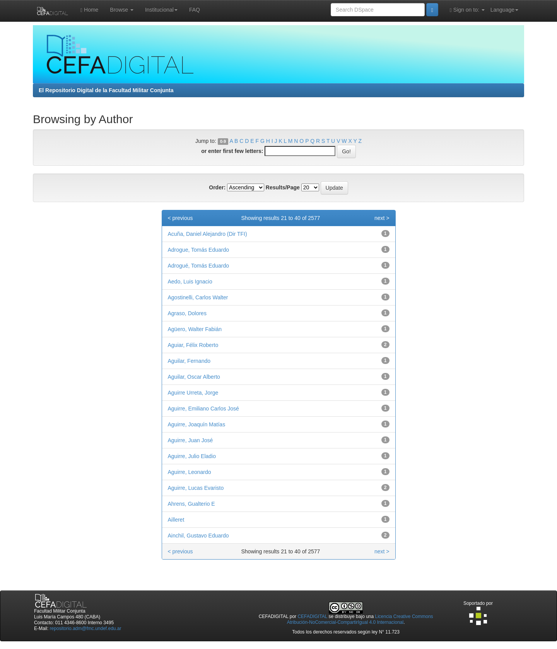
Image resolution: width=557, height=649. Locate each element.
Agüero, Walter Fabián (195, 329)
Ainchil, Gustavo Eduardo (198, 535)
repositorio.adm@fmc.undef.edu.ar (85, 628)
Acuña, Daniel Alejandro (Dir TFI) (207, 234)
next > (382, 218)
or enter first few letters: (232, 151)
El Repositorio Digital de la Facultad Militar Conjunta (106, 90)
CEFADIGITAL (312, 616)
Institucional (161, 10)
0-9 (223, 141)
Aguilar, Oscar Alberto (194, 377)
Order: (217, 187)
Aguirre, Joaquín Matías (197, 424)
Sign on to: (467, 10)
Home (89, 10)
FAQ (194, 10)
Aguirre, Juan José (190, 440)
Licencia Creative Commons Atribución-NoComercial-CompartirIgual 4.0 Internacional (360, 619)
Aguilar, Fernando (189, 361)
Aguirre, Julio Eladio (192, 456)
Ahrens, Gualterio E (191, 504)
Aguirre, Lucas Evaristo (196, 488)
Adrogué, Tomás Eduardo (198, 266)
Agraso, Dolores (187, 313)
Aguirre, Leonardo (189, 472)
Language (504, 10)
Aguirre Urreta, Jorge (193, 393)
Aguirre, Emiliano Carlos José (203, 408)
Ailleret (176, 520)
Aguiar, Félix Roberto (193, 345)
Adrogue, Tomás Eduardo (198, 250)
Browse (121, 10)
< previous (180, 218)
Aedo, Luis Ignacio (190, 281)
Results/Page (283, 187)
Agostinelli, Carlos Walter (198, 297)
